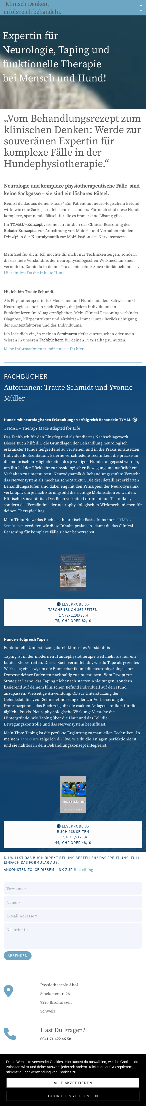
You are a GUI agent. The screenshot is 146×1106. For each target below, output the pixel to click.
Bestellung (83, 869)
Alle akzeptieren (73, 1083)
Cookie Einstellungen (73, 1096)
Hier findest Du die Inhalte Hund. (35, 272)
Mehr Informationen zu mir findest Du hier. (44, 348)
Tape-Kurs (29, 739)
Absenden (18, 955)
